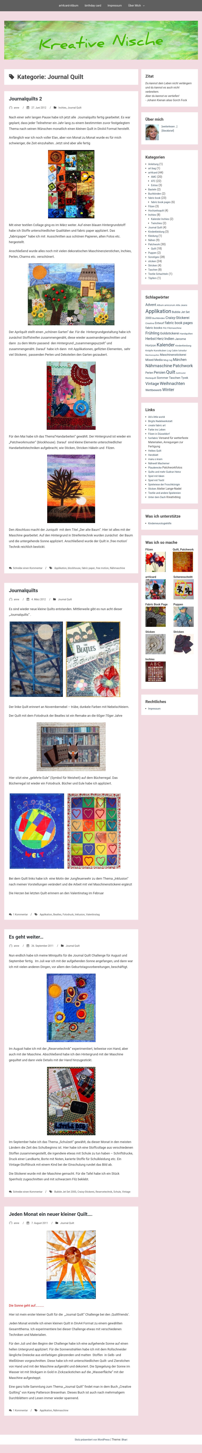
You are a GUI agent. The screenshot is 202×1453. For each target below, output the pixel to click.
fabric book (155, 198)
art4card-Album (68, 5)
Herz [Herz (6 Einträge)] (160, 339)
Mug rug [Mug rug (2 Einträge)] (167, 360)
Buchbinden (155, 193)
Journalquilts (25, 594)
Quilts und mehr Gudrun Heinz (167, 471)
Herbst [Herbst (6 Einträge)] (150, 339)
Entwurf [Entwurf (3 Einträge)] (159, 323)
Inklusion (87, 918)
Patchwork (155, 244)
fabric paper (97, 568)
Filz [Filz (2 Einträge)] (165, 328)
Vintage (23, 1200)
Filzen (152, 206)
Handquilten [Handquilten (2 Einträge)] (186, 333)
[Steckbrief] (169, 130)
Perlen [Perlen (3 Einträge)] (149, 372)
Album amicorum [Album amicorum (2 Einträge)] (166, 305)
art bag (152, 168)
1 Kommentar (21, 918)
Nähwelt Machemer (160, 463)
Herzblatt (154, 455)
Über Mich (134, 5)
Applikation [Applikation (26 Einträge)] (158, 311)
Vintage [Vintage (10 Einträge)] (152, 383)
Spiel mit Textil (157, 480)
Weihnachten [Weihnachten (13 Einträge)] (172, 383)
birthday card (93, 5)
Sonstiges (154, 257)
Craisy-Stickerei (94, 1196)
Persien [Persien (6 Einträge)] (159, 373)
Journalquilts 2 (28, 98)
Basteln (153, 189)
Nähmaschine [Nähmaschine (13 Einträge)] (158, 365)
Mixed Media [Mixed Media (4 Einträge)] (154, 360)
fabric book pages (162, 202)
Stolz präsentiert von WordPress (92, 1448)
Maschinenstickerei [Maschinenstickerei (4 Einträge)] (173, 354)
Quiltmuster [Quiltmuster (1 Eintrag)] (181, 373)
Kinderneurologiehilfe (161, 523)
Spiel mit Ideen (157, 476)
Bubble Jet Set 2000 (71, 1196)
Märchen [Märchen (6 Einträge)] (180, 360)
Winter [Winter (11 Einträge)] (168, 389)
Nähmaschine (17, 572)
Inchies (65, 107)
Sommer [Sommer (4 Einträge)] (162, 377)
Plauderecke (156, 467)
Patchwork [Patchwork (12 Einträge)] (183, 365)
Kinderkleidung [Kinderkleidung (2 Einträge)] (183, 345)
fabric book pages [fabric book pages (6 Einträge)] (179, 323)
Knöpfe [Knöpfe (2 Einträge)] (149, 350)
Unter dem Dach (158, 497)
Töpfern (153, 278)
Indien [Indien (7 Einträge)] (169, 339)
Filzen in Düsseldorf (160, 433)
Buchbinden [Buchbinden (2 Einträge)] (158, 318)
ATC (153, 181)
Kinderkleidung (157, 231)
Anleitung (154, 164)
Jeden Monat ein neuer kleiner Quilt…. (57, 1222)
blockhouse (81, 568)
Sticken (152, 488)
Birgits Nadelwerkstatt (162, 421)
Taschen (153, 269)
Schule (13, 1200)
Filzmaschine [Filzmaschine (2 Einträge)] (174, 328)
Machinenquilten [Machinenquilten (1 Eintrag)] (152, 355)
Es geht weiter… (29, 941)
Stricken (153, 265)
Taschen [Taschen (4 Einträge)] (175, 377)
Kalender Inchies (161, 219)
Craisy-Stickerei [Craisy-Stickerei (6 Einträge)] (177, 318)
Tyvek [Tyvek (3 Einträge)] (184, 377)
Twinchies (157, 223)
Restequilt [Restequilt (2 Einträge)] (150, 377)
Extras (155, 185)
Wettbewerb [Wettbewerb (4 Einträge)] (153, 390)
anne (17, 107)
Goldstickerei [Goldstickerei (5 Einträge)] (169, 333)
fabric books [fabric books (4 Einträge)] (153, 328)
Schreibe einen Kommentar (30, 568)
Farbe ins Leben (158, 429)
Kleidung (153, 236)
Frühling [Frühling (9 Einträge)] (152, 333)
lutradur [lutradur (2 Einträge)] (182, 350)
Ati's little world (157, 417)
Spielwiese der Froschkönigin (166, 484)
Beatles (62, 918)
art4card (153, 172)
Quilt (154, 248)
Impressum (115, 5)
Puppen (153, 252)
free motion (113, 568)
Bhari (127, 1448)
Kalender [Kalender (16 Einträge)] (166, 344)
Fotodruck (74, 918)
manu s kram (156, 459)
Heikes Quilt (155, 450)
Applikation (66, 568)
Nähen (152, 240)
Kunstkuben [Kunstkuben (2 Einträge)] (160, 350)
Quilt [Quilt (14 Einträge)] (170, 372)
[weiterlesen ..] (171, 126)
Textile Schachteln (159, 274)
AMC (154, 176)
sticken (152, 261)
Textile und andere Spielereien (167, 493)
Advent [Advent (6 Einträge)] (150, 305)
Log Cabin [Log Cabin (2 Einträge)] (172, 350)
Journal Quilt (80, 107)
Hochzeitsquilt (157, 210)
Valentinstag (102, 918)
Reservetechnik (115, 1196)
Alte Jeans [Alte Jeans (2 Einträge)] (181, 305)
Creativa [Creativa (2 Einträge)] (149, 323)
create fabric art (158, 425)
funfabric (154, 438)
